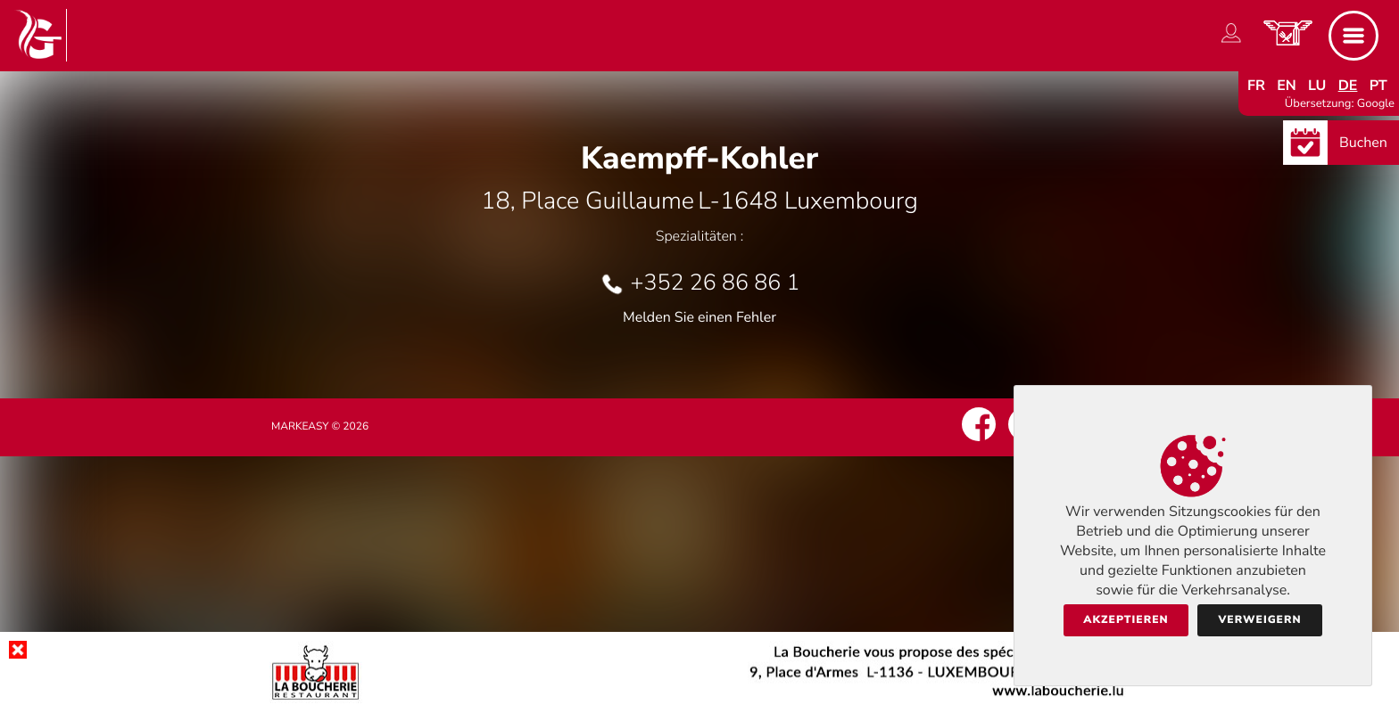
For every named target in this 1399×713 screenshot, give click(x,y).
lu (1317, 85)
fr (1256, 85)
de (1348, 85)
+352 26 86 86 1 (714, 282)
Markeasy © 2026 (319, 427)
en (1286, 85)
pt (1378, 85)
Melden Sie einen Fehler (699, 317)
